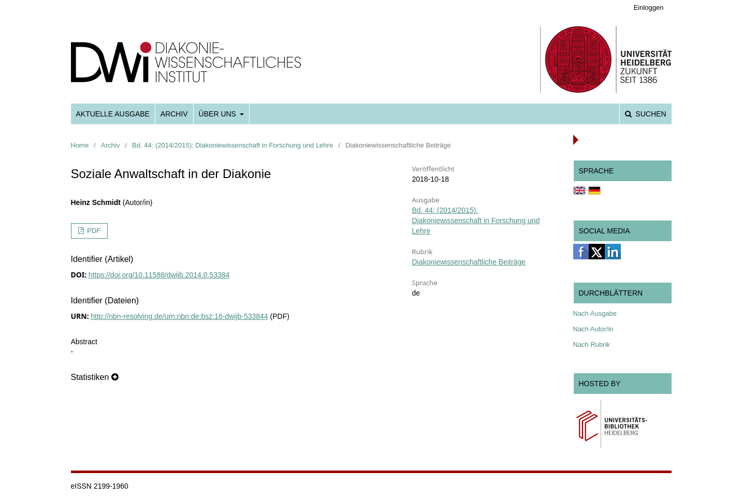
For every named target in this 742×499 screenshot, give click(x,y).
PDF (93, 230)
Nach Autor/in (593, 329)
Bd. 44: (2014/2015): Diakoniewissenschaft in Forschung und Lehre (232, 145)
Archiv (174, 114)
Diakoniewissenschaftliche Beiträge (469, 262)
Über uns (218, 114)
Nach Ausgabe (595, 313)
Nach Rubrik (591, 344)
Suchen (649, 114)
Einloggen (649, 7)
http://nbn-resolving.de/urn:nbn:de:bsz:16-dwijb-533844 (179, 316)
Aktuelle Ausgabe (113, 114)
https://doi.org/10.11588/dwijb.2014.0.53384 (159, 275)
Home (80, 145)
